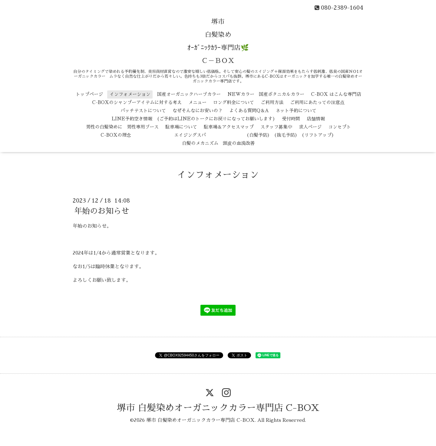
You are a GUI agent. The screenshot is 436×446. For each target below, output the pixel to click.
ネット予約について (296, 110)
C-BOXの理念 (116, 135)
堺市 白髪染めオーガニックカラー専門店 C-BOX (218, 407)
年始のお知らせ (101, 211)
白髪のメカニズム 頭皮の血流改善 (218, 143)
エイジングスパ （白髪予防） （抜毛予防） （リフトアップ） (237, 135)
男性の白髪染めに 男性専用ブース (122, 127)
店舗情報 (316, 118)
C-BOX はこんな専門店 (336, 94)
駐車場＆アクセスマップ (229, 127)
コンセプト (339, 127)
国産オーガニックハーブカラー (189, 94)
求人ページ (310, 127)
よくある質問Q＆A (249, 110)
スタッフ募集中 (276, 127)
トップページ (89, 94)
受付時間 (291, 118)
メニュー (197, 102)
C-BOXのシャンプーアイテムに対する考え (137, 102)
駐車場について (181, 127)
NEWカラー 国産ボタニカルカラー (265, 94)
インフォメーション (130, 94)
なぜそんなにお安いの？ (198, 110)
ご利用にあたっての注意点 (317, 102)
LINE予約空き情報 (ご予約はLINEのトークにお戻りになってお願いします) (193, 118)
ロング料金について (233, 102)
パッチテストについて (143, 110)
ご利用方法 (272, 102)
